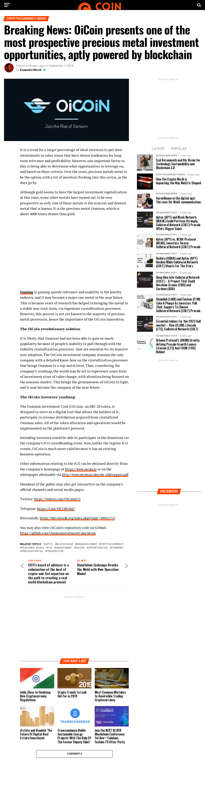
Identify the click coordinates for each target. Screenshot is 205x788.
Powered (117, 553)
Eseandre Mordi (30, 70)
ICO (50, 553)
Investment (64, 553)
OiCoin (79, 553)
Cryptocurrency (112, 549)
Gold (41, 553)
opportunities (98, 553)
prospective (55, 556)
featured (28, 553)
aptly (49, 549)
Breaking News (86, 549)
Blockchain (64, 549)
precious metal (32, 556)
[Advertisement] (74, 632)
